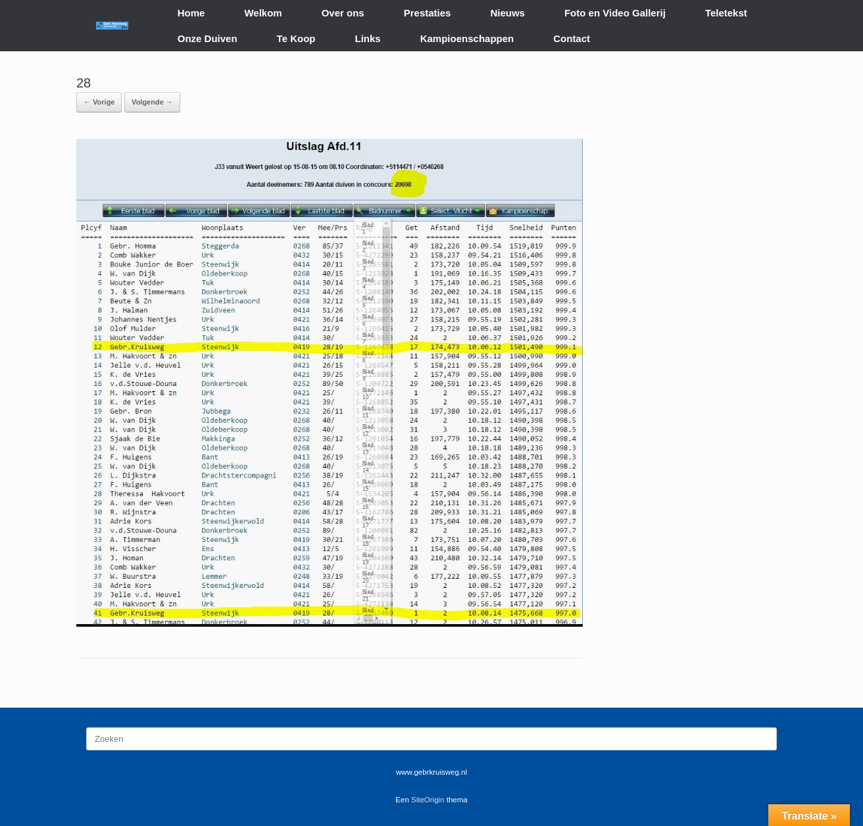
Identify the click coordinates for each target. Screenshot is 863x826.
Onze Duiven (207, 38)
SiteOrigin (428, 800)
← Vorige (99, 102)
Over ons (343, 12)
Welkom (263, 12)
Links (368, 38)
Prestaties (427, 12)
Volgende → (152, 102)
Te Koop (296, 38)
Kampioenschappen (467, 38)
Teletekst (726, 12)
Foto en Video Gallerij (615, 12)
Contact (571, 38)
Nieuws (507, 12)
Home (191, 12)
